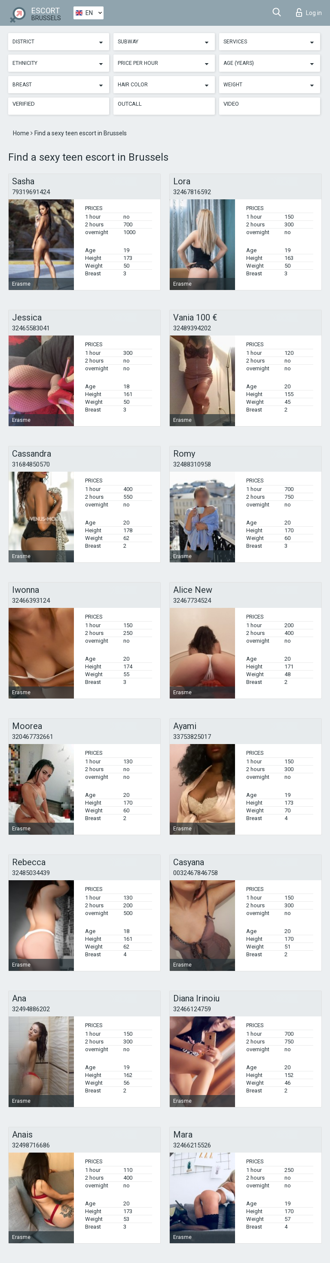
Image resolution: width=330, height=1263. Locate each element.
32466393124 (31, 600)
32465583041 (31, 328)
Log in (309, 12)
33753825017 (192, 737)
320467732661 (32, 737)
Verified (23, 104)
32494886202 (31, 1009)
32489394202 (192, 328)
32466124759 (192, 1009)
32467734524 (192, 600)
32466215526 (192, 1145)
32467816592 (192, 192)
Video (231, 104)
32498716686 (31, 1145)
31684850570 (31, 464)
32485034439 (31, 873)
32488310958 (192, 464)
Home (22, 133)
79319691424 (31, 192)
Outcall (130, 104)
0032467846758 (195, 873)
